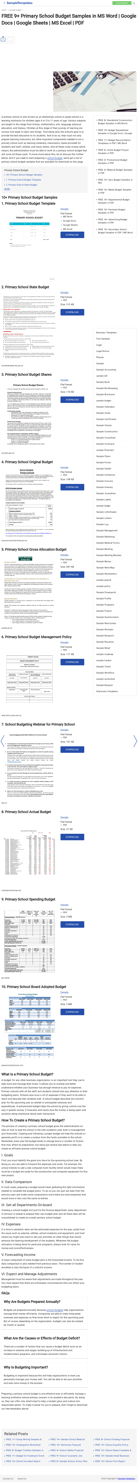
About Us (22, 1479)
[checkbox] (4, 2)
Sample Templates (126, 1478)
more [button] (7, 189)
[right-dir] (135, 741)
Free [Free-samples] (122, 3)
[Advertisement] (69, 48)
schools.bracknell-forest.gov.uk (14, 541)
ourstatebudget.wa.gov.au (12, 366)
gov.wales (5, 978)
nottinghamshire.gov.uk (11, 890)
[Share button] (3, 39)
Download (72, 234)
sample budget (15, 10)
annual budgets (54, 1310)
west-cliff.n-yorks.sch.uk (11, 716)
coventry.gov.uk (7, 453)
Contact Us (8, 1479)
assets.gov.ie (6, 628)
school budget (54, 158)
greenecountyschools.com (12, 1065)
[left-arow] (2, 741)
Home (3, 10)
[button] (134, 2)
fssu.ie (4, 803)
